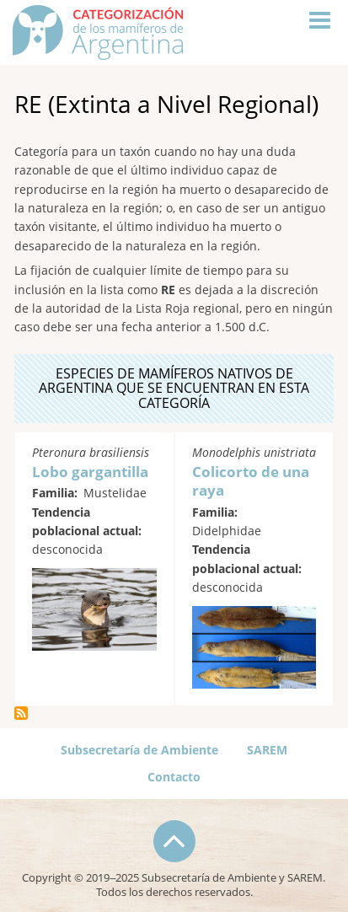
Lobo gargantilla (90, 471)
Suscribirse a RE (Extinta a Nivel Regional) (21, 713)
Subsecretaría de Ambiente (139, 750)
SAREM (267, 750)
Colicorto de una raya (250, 481)
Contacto (174, 777)
